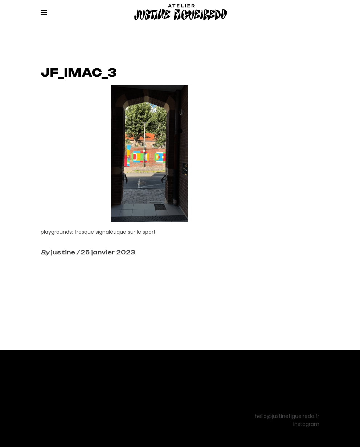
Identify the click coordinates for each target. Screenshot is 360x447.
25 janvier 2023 (108, 252)
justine (64, 252)
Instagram (306, 424)
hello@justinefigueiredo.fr (287, 416)
